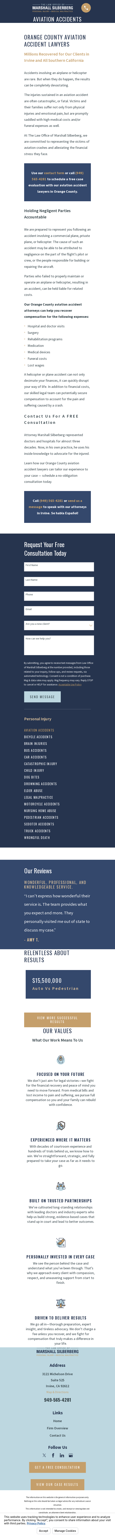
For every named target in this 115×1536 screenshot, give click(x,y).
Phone (29, 594)
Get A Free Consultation (57, 1467)
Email (29, 609)
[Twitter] (44, 1455)
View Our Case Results (57, 1484)
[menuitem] (57, 730)
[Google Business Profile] (71, 1455)
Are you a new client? (38, 624)
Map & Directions (57, 1392)
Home (57, 1421)
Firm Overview (57, 1428)
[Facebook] (53, 1455)
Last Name (32, 579)
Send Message (42, 697)
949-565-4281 (57, 1399)
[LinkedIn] (62, 1455)
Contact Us (58, 1435)
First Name (32, 565)
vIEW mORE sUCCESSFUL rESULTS (57, 1020)
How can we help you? (38, 638)
